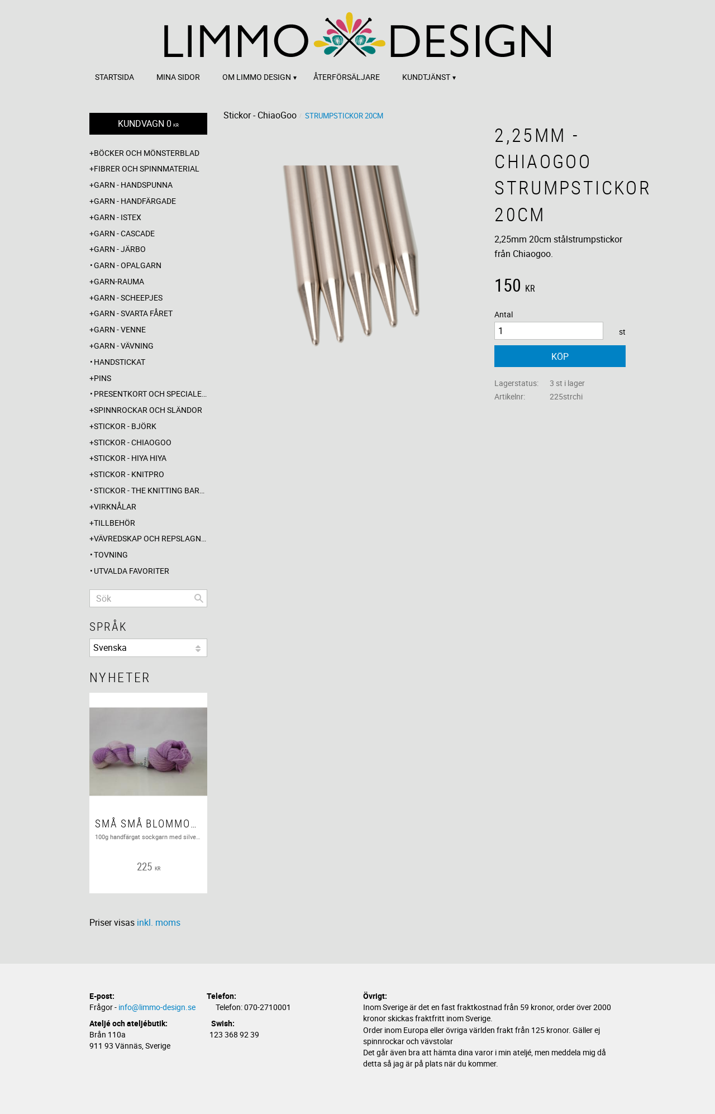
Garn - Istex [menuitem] (117, 217)
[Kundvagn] (148, 124)
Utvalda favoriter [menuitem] (131, 570)
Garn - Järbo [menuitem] (120, 249)
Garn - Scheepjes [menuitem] (128, 297)
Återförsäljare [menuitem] (346, 77)
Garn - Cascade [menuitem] (124, 233)
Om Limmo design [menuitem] (256, 77)
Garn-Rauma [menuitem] (119, 281)
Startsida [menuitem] (114, 77)
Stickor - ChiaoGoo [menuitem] (132, 442)
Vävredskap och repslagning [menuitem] (150, 538)
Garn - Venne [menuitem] (120, 329)
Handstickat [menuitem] (119, 361)
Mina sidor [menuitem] (178, 77)
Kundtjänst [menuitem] (426, 77)
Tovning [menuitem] (111, 554)
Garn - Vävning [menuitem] (124, 345)
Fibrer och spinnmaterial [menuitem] (146, 168)
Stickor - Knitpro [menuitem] (129, 474)
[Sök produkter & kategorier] (148, 598)
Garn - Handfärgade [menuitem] (135, 201)
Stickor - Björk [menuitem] (125, 426)
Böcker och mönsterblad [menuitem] (146, 152)
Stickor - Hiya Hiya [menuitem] (130, 458)
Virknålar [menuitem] (115, 506)
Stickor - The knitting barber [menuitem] (150, 490)
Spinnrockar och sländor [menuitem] (148, 409)
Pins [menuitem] (102, 378)
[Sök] (198, 598)
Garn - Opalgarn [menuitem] (127, 265)
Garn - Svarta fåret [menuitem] (133, 313)
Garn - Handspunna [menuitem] (133, 184)
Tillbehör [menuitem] (114, 522)
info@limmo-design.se (157, 1007)
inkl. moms (158, 922)
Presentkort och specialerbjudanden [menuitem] (150, 393)
